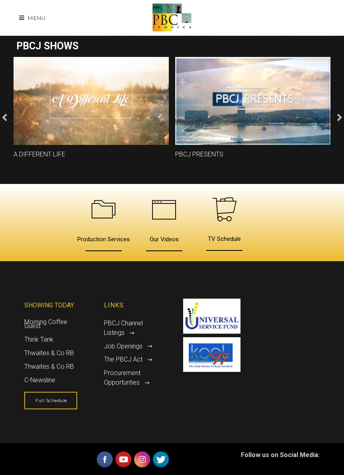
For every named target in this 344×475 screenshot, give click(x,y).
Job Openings (123, 346)
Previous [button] (4, 118)
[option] (91, 111)
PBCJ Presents (199, 154)
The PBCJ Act (123, 359)
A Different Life (39, 154)
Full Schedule (51, 400)
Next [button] (340, 118)
